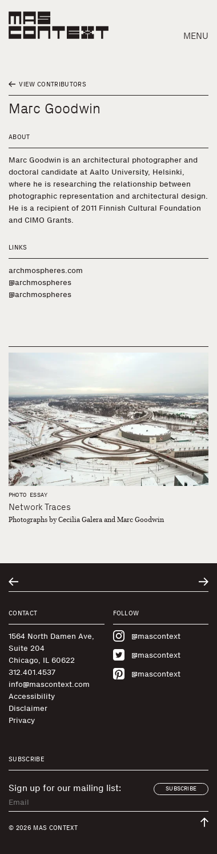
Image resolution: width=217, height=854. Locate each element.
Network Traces (40, 506)
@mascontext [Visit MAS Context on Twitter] (146, 655)
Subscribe (181, 788)
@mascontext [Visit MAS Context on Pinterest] (146, 673)
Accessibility (32, 696)
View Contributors (47, 84)
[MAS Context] (58, 25)
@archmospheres (40, 282)
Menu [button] (195, 35)
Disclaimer (28, 708)
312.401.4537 (32, 672)
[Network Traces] (108, 419)
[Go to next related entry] (203, 582)
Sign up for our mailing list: (65, 788)
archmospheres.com (46, 270)
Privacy (22, 720)
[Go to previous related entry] (13, 582)
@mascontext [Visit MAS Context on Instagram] (146, 636)
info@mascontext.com (49, 684)
